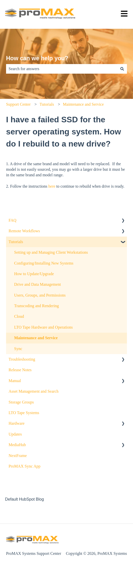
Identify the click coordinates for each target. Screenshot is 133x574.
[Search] (122, 69)
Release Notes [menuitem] (20, 370)
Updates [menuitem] (15, 434)
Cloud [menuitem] (19, 316)
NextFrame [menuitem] (18, 455)
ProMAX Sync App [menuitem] (24, 466)
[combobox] (61, 69)
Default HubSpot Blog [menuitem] (24, 499)
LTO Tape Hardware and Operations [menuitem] (43, 327)
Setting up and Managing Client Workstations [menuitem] (51, 252)
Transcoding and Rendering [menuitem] (36, 306)
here (52, 186)
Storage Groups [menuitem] (21, 402)
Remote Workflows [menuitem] (24, 231)
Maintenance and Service (83, 104)
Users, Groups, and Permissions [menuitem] (40, 295)
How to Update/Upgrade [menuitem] (34, 274)
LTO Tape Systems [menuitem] (24, 413)
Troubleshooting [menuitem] (22, 359)
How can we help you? (37, 58)
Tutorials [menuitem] (16, 242)
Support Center (18, 104)
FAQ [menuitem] (12, 220)
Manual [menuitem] (15, 381)
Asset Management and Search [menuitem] (34, 391)
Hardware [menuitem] (16, 423)
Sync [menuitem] (18, 349)
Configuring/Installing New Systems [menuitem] (43, 263)
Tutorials (47, 104)
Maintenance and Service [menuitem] (36, 338)
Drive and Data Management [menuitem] (37, 284)
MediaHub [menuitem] (17, 445)
